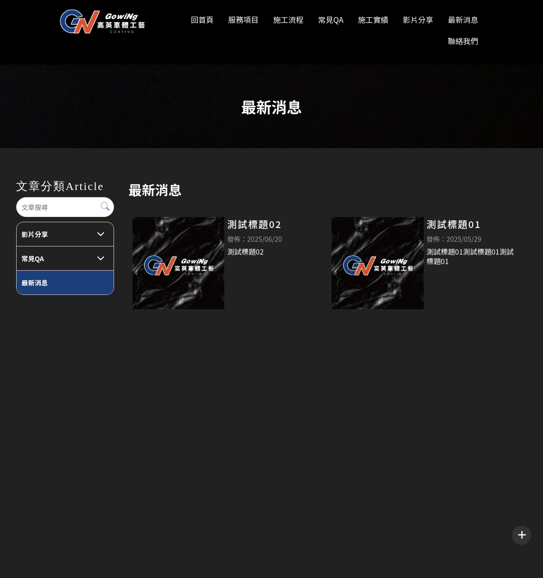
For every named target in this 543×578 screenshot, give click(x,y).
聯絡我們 (463, 41)
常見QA (330, 19)
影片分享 (418, 19)
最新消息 (463, 19)
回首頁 (202, 19)
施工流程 (288, 19)
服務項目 (243, 19)
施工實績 (373, 19)
